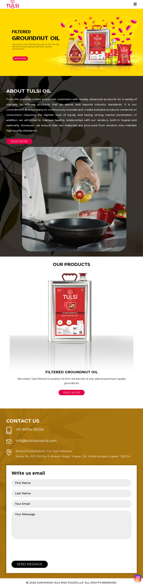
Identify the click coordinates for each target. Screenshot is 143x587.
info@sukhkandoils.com (36, 441)
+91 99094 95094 (30, 429)
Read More (71, 392)
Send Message (29, 564)
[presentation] (37, 548)
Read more (19, 141)
